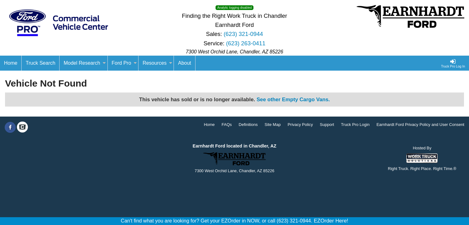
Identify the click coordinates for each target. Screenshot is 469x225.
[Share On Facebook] (10, 127)
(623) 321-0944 (243, 34)
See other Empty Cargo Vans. (293, 99)
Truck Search (40, 63)
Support (327, 124)
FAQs (226, 124)
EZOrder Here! (331, 221)
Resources (157, 63)
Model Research (85, 63)
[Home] (11, 63)
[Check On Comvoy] (22, 127)
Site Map (273, 124)
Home (209, 124)
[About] (184, 63)
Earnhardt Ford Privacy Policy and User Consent (420, 124)
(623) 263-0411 (245, 43)
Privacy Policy (300, 124)
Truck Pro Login (355, 124)
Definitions (248, 124)
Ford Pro (124, 63)
